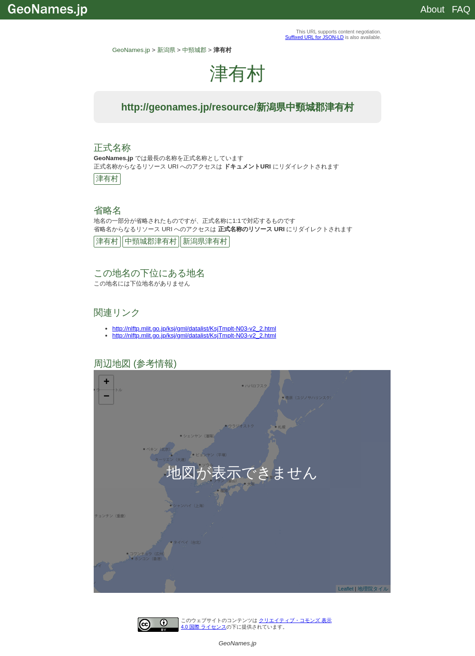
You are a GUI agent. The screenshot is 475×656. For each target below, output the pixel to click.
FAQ (461, 9)
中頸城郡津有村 (151, 241)
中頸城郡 (194, 49)
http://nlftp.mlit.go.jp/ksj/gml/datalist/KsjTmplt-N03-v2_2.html (194, 328)
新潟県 (166, 49)
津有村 (107, 178)
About (432, 9)
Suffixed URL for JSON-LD (314, 37)
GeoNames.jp (131, 49)
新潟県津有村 (205, 241)
